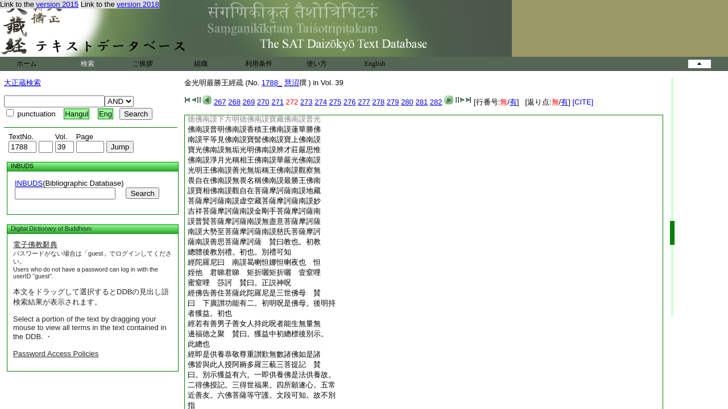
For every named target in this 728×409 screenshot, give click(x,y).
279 (393, 102)
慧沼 (291, 82)
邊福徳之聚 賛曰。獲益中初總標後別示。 (258, 333)
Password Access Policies (55, 353)
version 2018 (138, 4)
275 (335, 102)
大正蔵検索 (22, 82)
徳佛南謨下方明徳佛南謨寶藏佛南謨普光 (254, 119)
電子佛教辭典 (35, 244)
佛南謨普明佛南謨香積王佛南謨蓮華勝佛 (254, 129)
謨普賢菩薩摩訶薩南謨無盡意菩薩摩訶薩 (254, 221)
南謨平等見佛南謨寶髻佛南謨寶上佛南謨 (254, 139)
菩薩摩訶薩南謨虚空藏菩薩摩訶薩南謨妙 (254, 201)
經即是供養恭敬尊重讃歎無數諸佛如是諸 (254, 354)
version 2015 (57, 4)
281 (421, 102)
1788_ (272, 82)
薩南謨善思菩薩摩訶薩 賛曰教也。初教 (254, 241)
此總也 (199, 344)
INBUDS (29, 183)
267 (220, 102)
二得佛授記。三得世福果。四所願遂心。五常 (262, 385)
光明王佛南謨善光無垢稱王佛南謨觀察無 (254, 170)
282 (436, 102)
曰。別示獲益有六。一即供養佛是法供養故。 (262, 374)
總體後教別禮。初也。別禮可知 (239, 252)
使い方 (317, 64)
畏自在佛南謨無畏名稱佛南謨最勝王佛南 (254, 180)
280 (407, 102)
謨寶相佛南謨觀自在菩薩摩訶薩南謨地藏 (254, 190)
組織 (201, 64)
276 (350, 102)
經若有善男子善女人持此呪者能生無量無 (254, 323)
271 (277, 102)
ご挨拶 (143, 64)
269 (249, 102)
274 (321, 102)
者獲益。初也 (210, 313)
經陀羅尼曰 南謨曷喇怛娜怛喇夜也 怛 (254, 262)
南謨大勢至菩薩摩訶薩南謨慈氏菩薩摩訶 (254, 231)
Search (142, 193)
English (375, 64)
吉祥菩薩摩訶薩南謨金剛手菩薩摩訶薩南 (254, 211)
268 (234, 102)
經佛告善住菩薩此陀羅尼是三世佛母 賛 (254, 293)
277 (364, 102)
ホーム (26, 64)
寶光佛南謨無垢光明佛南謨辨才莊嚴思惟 (254, 149)
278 (378, 102)
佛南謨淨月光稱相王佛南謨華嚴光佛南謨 (254, 160)
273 (306, 102)
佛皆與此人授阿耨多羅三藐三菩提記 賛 (254, 364)
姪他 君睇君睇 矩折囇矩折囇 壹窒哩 (254, 272)
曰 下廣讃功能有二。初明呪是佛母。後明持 (262, 303)
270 (263, 102)
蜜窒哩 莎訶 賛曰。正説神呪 (239, 282)
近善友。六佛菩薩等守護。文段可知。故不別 (262, 395)
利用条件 (258, 64)
